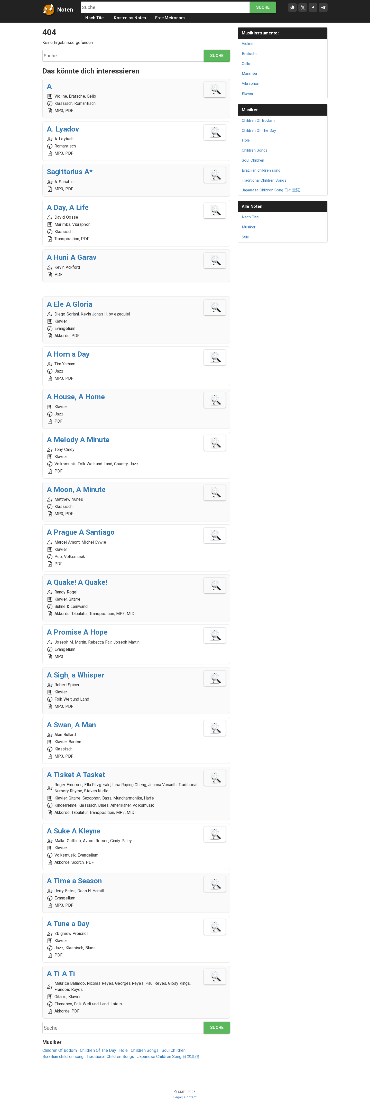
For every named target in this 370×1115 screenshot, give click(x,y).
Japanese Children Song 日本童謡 (168, 1056)
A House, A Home (76, 397)
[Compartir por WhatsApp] (292, 7)
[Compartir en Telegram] (323, 7)
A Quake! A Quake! (77, 582)
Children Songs (144, 1050)
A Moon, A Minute (76, 489)
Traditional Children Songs (110, 1056)
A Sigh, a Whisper (75, 675)
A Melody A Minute (78, 439)
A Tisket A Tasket (76, 774)
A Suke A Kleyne (74, 831)
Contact (190, 1097)
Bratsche (249, 53)
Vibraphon (250, 83)
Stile (245, 237)
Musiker (250, 109)
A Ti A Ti (61, 973)
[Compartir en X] (302, 7)
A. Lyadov (63, 129)
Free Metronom (170, 17)
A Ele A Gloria (69, 304)
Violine (247, 43)
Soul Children (174, 1050)
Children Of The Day (98, 1050)
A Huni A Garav (72, 257)
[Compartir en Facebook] (313, 7)
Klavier (247, 93)
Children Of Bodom (59, 1050)
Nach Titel (95, 17)
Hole (123, 1050)
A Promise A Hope (77, 632)
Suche (263, 7)
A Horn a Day (68, 354)
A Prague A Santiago (81, 532)
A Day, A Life (68, 207)
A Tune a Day (68, 923)
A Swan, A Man (71, 725)
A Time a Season (74, 881)
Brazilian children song (63, 1056)
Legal (177, 1097)
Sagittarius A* (69, 172)
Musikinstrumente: (260, 33)
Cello (246, 63)
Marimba (249, 73)
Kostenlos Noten (130, 17)
